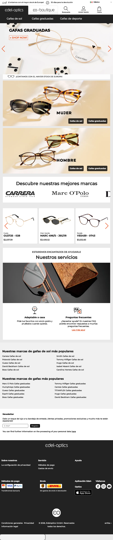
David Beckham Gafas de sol (16, 366)
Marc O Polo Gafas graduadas (16, 383)
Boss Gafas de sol (10, 370)
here (74, 431)
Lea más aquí (78, 330)
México (97, 2)
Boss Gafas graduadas (12, 397)
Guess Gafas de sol (11, 363)
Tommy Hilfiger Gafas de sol (69, 359)
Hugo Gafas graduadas (65, 394)
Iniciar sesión (83, 12)
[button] (14, 10)
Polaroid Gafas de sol (12, 359)
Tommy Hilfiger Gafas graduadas (70, 383)
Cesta (99, 12)
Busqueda (66, 12)
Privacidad (29, 523)
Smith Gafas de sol (65, 356)
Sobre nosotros (9, 460)
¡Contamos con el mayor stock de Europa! (26, 2)
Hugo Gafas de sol (65, 363)
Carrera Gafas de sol (11, 356)
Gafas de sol (76, 121)
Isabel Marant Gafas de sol (68, 366)
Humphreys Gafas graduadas (16, 387)
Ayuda (78, 460)
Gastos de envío (45, 468)
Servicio (42, 460)
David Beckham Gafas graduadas (70, 397)
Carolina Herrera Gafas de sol (70, 370)
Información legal (9, 526)
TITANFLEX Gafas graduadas (68, 390)
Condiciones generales (12, 523)
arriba (108, 523)
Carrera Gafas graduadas (66, 387)
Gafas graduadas (97, 121)
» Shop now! (18, 37)
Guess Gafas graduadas (13, 390)
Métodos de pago (46, 465)
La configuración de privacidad (15, 465)
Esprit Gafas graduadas (13, 394)
